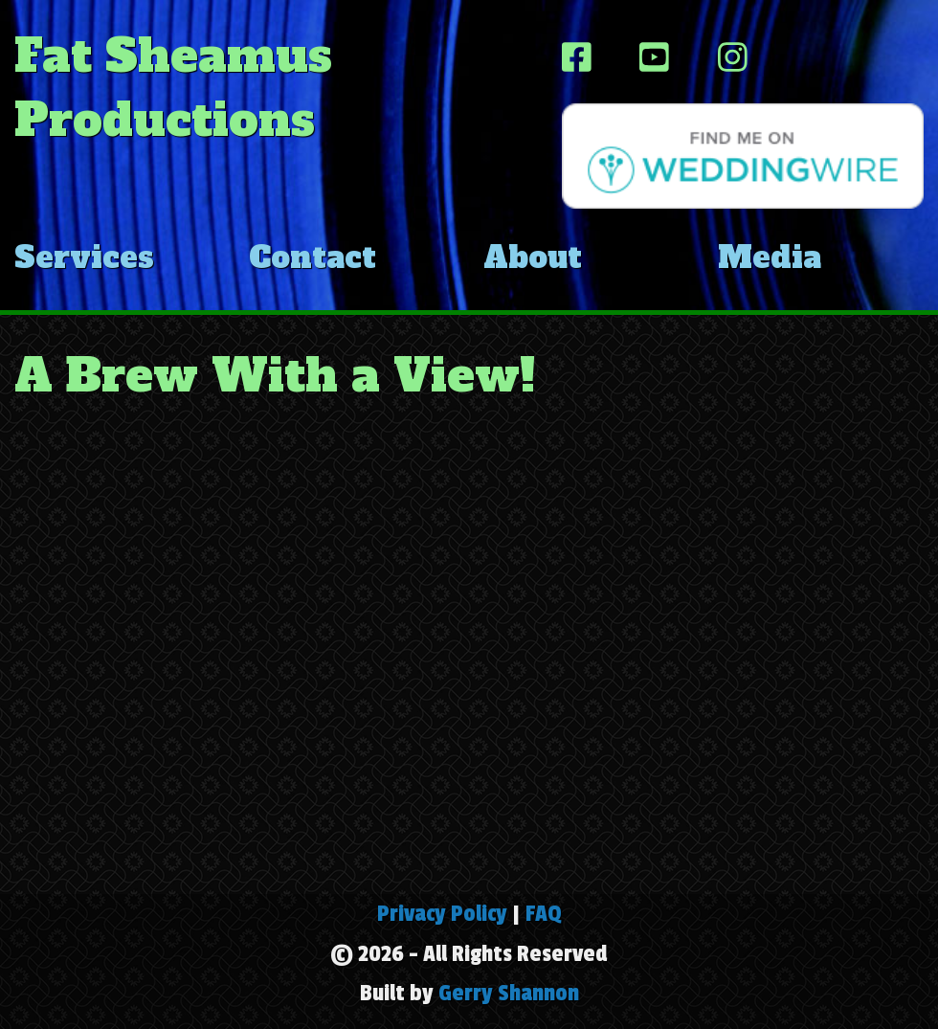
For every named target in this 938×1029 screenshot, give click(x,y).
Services (84, 257)
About (532, 257)
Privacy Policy (442, 914)
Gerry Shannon (508, 993)
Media (769, 257)
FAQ (543, 914)
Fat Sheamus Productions (173, 87)
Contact (312, 257)
